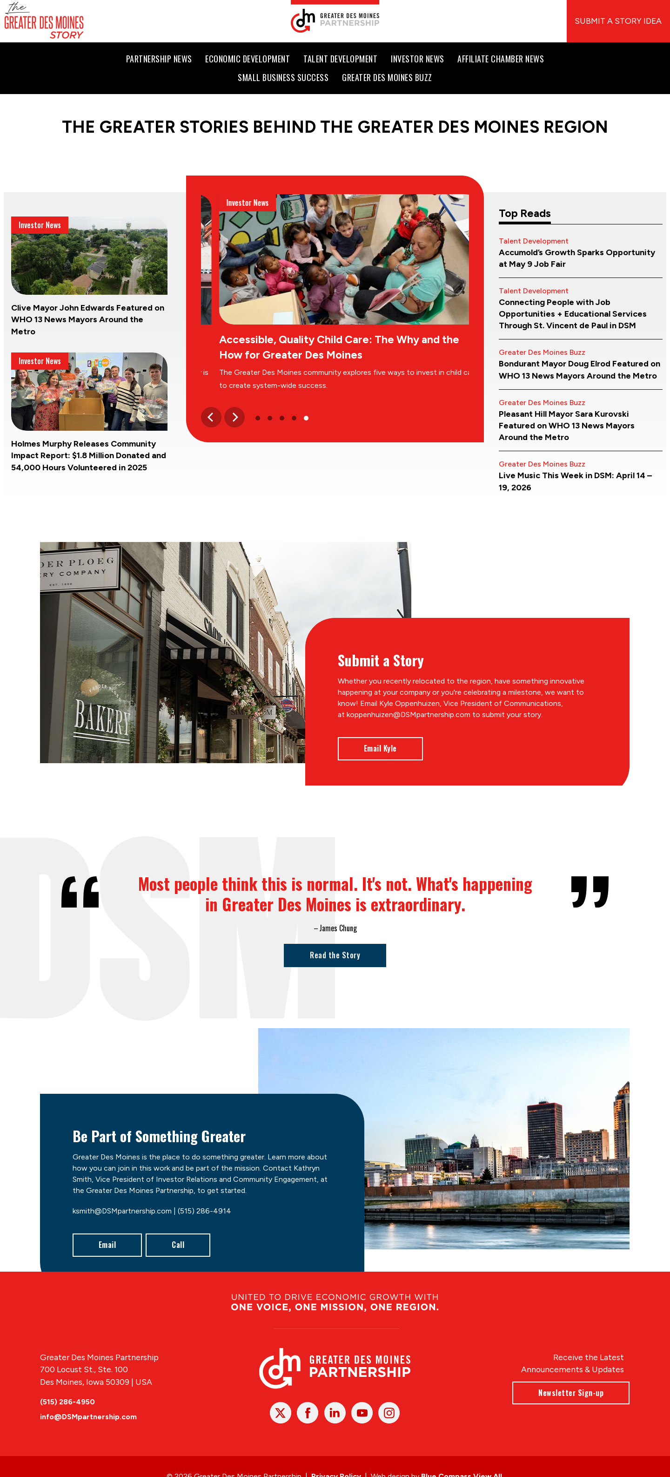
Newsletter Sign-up (571, 1392)
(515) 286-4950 (67, 1401)
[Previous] (211, 417)
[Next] (234, 417)
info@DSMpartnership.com (88, 1416)
